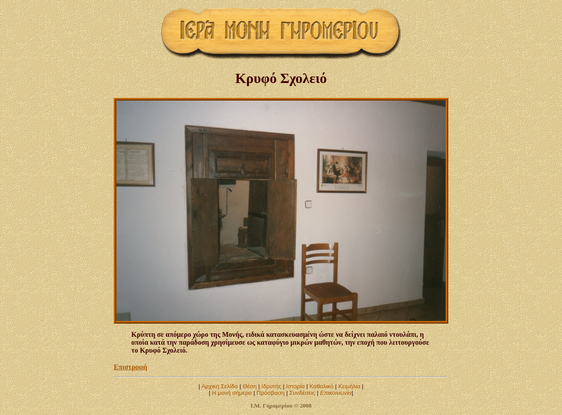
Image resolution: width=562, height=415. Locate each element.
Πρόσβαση (270, 393)
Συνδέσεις (302, 393)
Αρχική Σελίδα (220, 386)
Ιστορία (295, 386)
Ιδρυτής (271, 386)
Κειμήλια (349, 386)
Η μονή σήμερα (232, 393)
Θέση (250, 386)
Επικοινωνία (336, 393)
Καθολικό (322, 386)
